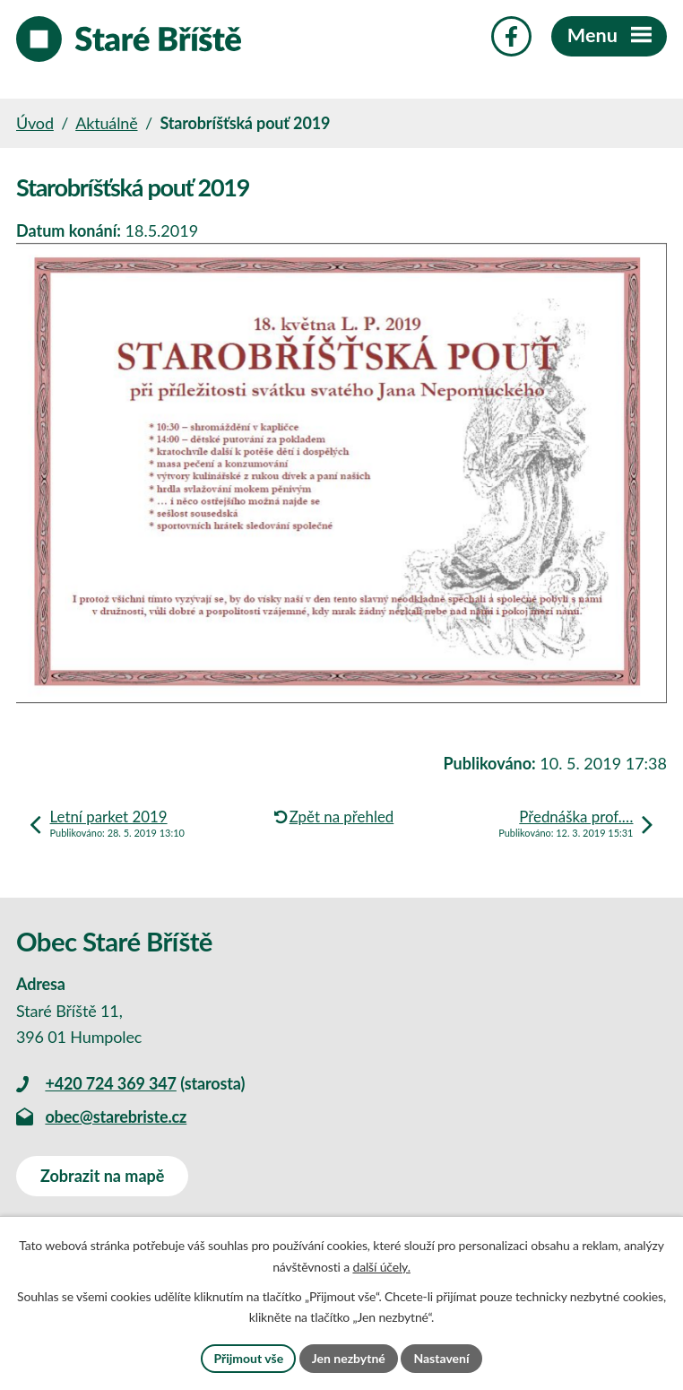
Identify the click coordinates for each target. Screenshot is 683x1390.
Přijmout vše (248, 1358)
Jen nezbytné (348, 1358)
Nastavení (441, 1358)
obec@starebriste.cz (115, 1116)
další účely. (381, 1266)
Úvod (35, 123)
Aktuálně (106, 123)
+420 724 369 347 (110, 1083)
